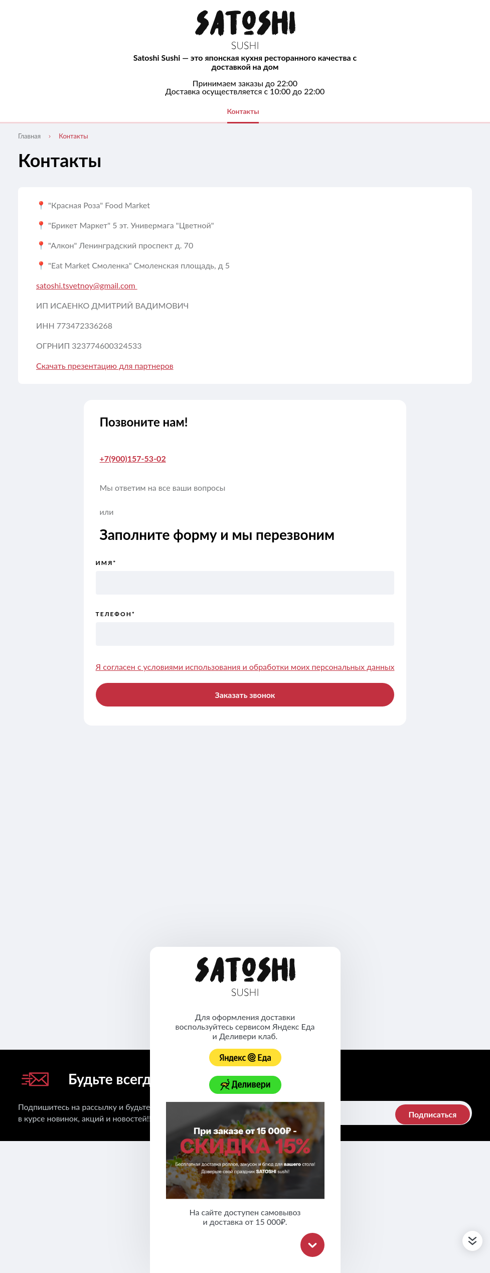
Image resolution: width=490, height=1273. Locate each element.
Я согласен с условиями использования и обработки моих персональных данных (245, 667)
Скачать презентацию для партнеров (105, 365)
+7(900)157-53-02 (133, 458)
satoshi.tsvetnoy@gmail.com (86, 285)
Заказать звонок (245, 694)
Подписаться (432, 1114)
